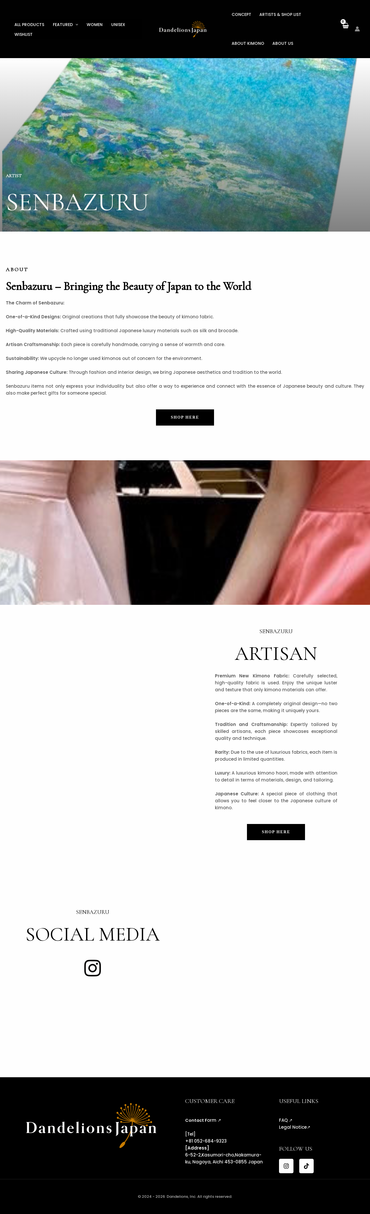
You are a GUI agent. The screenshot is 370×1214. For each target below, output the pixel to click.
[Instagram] (286, 1166)
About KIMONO (248, 43)
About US (282, 43)
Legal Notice (293, 1127)
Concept (241, 14)
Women (95, 24)
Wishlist (23, 34)
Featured (65, 24)
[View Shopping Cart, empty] (345, 28)
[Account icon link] (357, 29)
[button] (75, 24)
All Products (29, 24)
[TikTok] (306, 1166)
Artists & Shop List (280, 14)
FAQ (283, 1120)
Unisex (118, 24)
